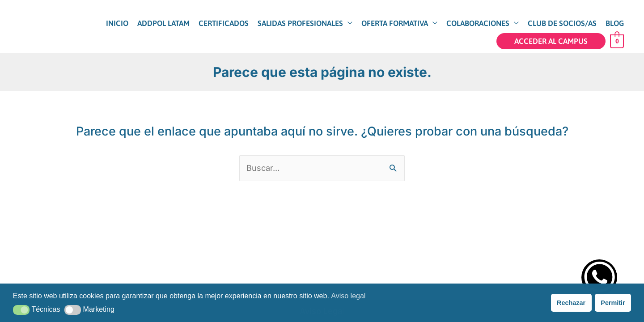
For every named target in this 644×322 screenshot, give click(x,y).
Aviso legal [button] (348, 296)
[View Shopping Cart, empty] (617, 40)
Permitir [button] (613, 302)
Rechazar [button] (571, 302)
